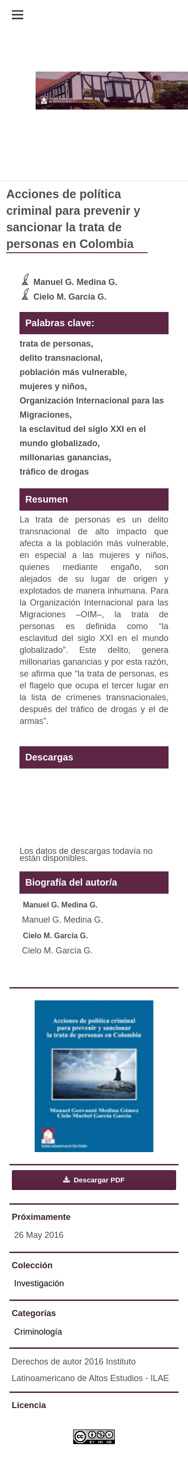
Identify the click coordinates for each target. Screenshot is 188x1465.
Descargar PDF (98, 1180)
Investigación (39, 1283)
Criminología (38, 1332)
